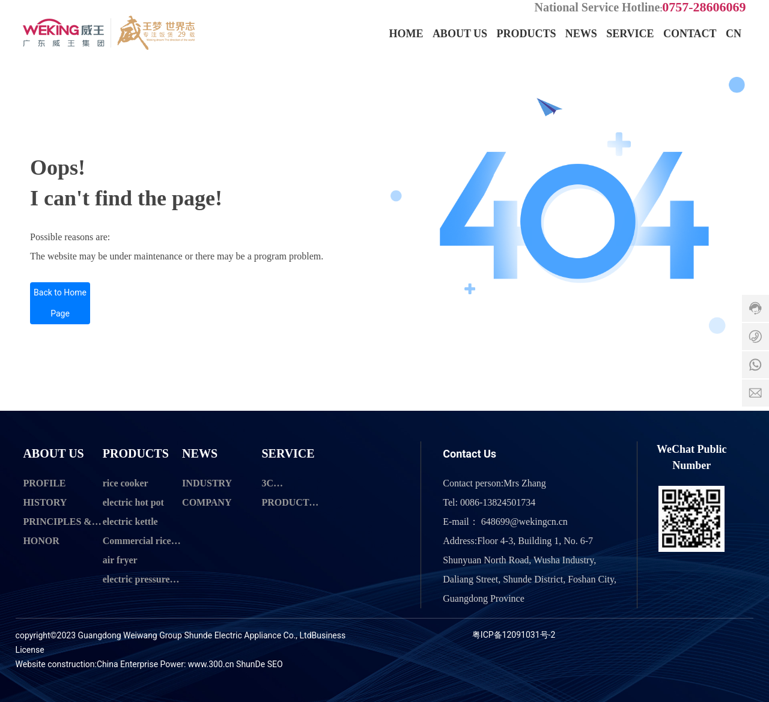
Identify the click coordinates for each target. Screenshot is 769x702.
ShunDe (250, 664)
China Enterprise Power (140, 664)
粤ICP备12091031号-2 (513, 635)
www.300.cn (211, 664)
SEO (275, 664)
